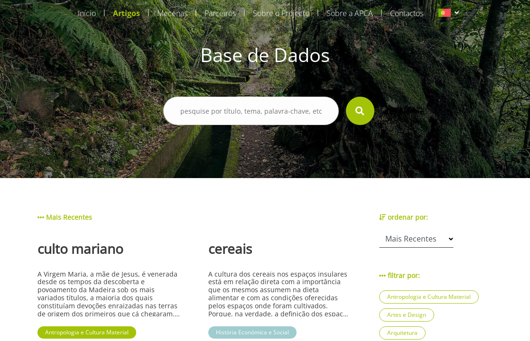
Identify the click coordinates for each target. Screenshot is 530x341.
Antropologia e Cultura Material (429, 297)
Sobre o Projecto (281, 13)
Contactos (406, 13)
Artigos (126, 13)
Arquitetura (402, 333)
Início (87, 13)
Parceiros (220, 13)
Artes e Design (406, 315)
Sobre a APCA (349, 13)
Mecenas (172, 13)
